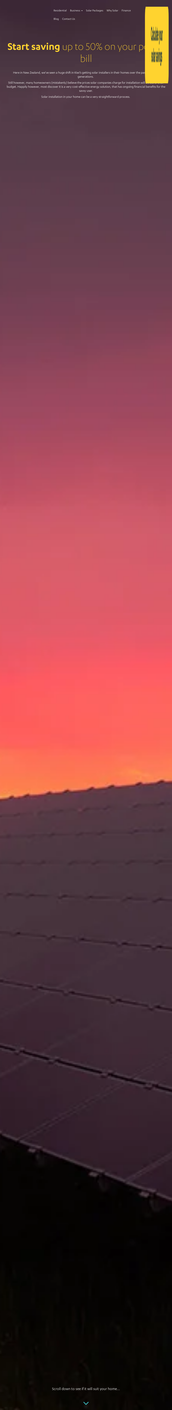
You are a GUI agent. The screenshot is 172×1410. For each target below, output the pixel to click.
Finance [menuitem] (126, 10)
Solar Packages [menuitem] (94, 10)
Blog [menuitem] (56, 19)
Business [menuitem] (75, 10)
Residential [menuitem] (60, 10)
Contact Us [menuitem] (68, 19)
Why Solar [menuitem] (112, 10)
